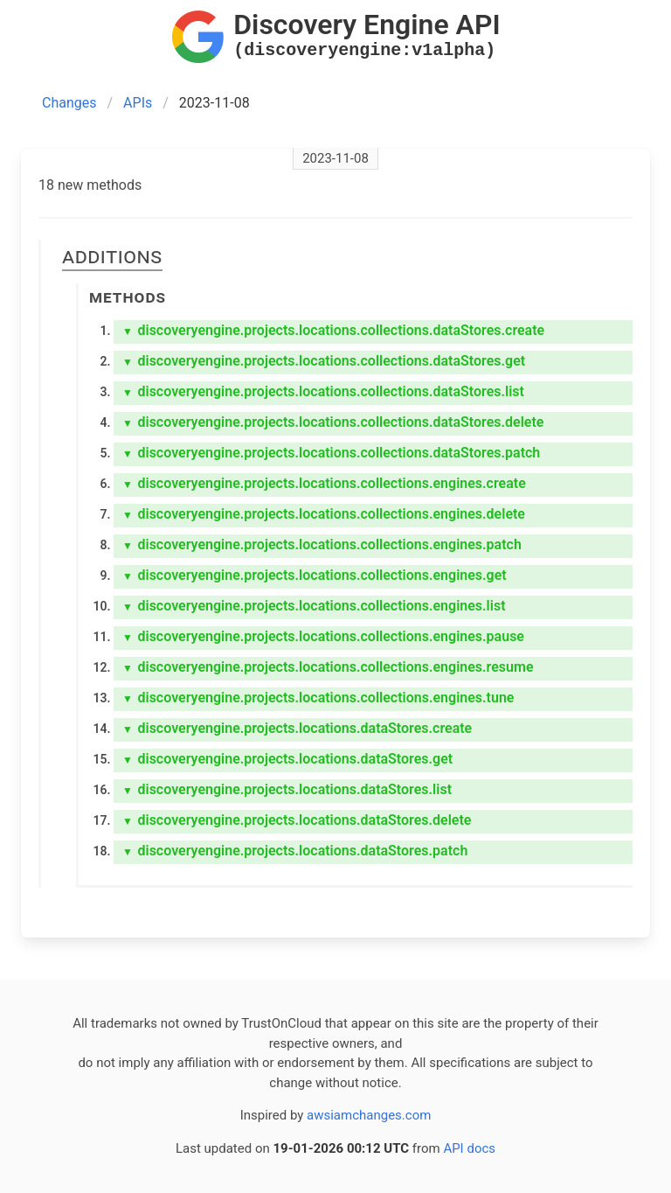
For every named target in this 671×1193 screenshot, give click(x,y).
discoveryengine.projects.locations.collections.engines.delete (323, 514)
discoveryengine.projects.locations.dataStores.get (287, 758)
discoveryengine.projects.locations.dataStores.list (287, 789)
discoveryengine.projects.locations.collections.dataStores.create (333, 330)
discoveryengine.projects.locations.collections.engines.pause (323, 636)
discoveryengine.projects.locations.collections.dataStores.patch (331, 452)
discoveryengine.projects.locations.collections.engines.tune (318, 697)
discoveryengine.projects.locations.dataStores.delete (296, 820)
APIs (137, 102)
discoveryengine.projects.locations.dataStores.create (297, 728)
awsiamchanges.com (369, 1115)
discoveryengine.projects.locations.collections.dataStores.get (323, 360)
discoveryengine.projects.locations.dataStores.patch (294, 850)
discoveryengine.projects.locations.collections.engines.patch (322, 544)
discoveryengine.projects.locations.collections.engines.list (314, 605)
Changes (69, 102)
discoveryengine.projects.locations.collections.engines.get (314, 575)
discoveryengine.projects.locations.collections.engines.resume (328, 667)
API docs (469, 1148)
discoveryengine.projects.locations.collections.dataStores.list (323, 391)
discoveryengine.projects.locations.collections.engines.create (324, 483)
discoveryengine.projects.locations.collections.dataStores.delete (332, 422)
